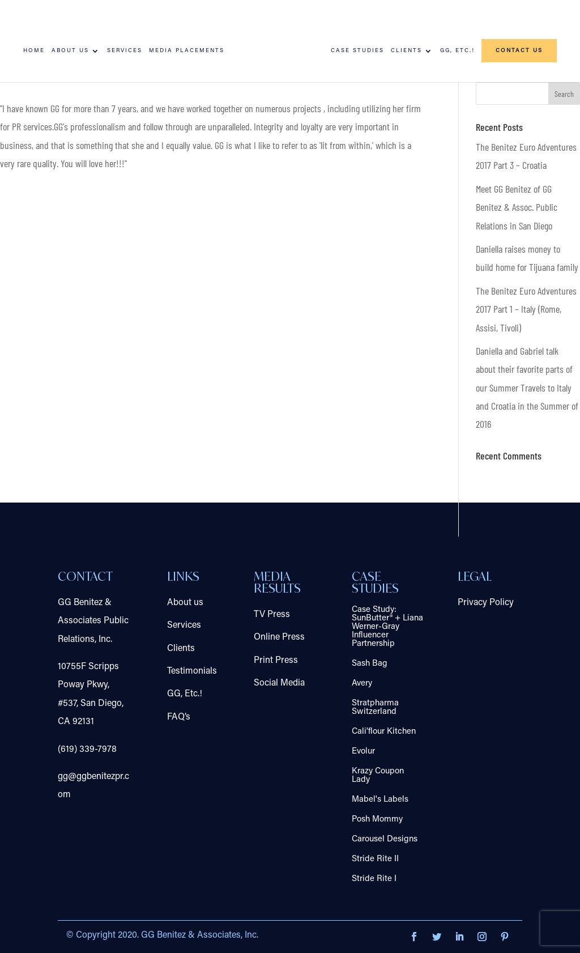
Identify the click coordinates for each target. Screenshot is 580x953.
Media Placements (186, 51)
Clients (406, 51)
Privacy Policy (486, 602)
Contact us (519, 51)
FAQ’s (178, 717)
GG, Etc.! (457, 51)
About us (70, 51)
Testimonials (192, 671)
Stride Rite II (375, 859)
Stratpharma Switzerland (375, 707)
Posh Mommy (377, 819)
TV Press (272, 614)
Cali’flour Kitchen (384, 731)
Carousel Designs (384, 839)
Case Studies (357, 51)
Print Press (276, 660)
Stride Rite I (374, 879)
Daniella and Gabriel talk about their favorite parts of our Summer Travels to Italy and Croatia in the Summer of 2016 (527, 387)
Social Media (279, 683)
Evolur (363, 751)
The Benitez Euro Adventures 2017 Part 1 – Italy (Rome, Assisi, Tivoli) (526, 309)
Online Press (279, 637)
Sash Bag (369, 664)
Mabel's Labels (380, 799)
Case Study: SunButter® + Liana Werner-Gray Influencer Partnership (387, 627)
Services (124, 51)
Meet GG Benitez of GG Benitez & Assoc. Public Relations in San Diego (516, 207)
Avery (362, 683)
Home (34, 51)
